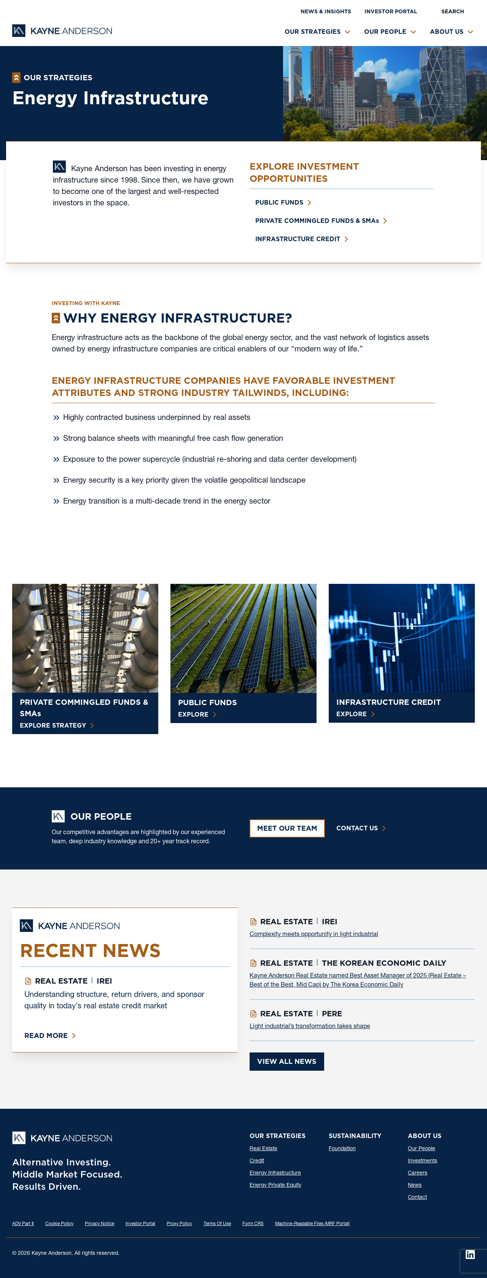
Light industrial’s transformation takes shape (310, 1027)
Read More (46, 1036)
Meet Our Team (287, 828)
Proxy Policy (179, 1224)
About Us (446, 31)
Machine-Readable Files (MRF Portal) (312, 1224)
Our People (385, 31)
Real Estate (263, 1149)
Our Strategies (313, 31)
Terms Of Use (217, 1224)
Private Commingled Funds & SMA (317, 220)
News (415, 1185)
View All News (287, 1061)
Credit (257, 1161)
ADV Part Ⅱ (23, 1224)
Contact (417, 1197)
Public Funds (279, 202)
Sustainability (355, 1136)
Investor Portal (390, 11)
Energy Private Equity (275, 1185)
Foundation (342, 1149)
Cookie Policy (59, 1224)
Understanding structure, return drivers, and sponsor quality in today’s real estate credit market (114, 1001)
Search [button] (452, 11)
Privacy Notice (99, 1224)
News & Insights (326, 11)
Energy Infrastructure (275, 1173)
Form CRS (253, 1224)
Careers (417, 1173)
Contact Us (357, 828)
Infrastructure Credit (297, 239)
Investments (422, 1161)
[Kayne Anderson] (62, 34)
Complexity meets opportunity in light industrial (314, 935)
